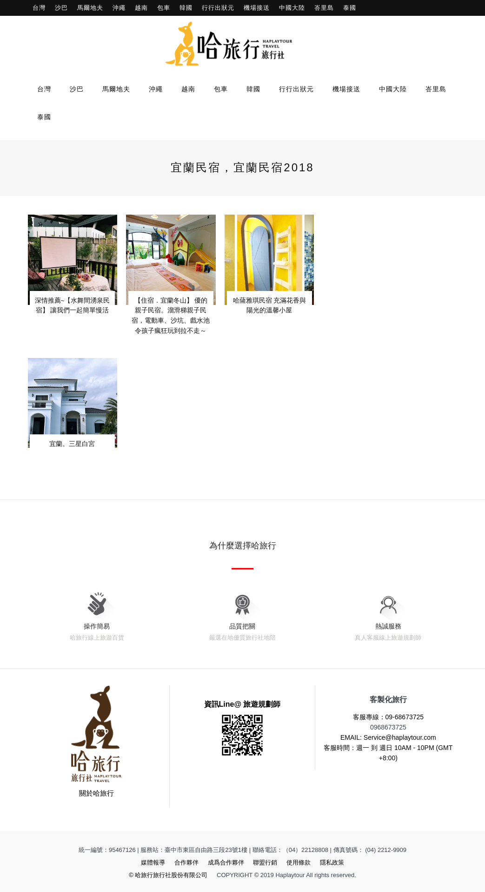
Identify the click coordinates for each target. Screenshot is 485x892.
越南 (141, 7)
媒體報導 (153, 862)
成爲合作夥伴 (226, 862)
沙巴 (61, 7)
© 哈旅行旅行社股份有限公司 (168, 875)
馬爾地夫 (90, 7)
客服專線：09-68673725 (388, 717)
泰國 (349, 7)
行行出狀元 (218, 7)
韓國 (186, 7)
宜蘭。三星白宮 (72, 442)
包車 (163, 7)
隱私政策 (332, 862)
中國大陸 (292, 7)
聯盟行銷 (265, 862)
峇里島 (324, 7)
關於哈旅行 (96, 793)
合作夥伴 (186, 862)
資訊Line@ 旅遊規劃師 (242, 704)
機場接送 (257, 7)
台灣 (39, 7)
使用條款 (298, 862)
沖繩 (119, 7)
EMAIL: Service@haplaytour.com (388, 737)
